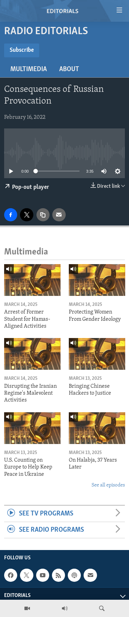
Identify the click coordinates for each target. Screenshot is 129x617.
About (69, 69)
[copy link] (43, 214)
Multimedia (28, 69)
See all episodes (108, 485)
